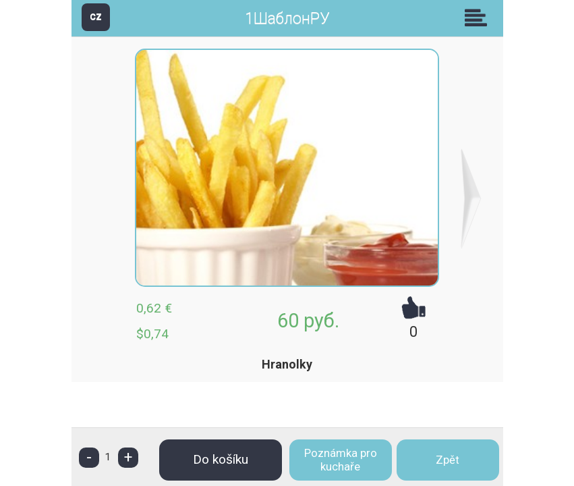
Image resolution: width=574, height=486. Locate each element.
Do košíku (220, 459)
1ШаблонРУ (287, 18)
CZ (96, 16)
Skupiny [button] (479, 17)
